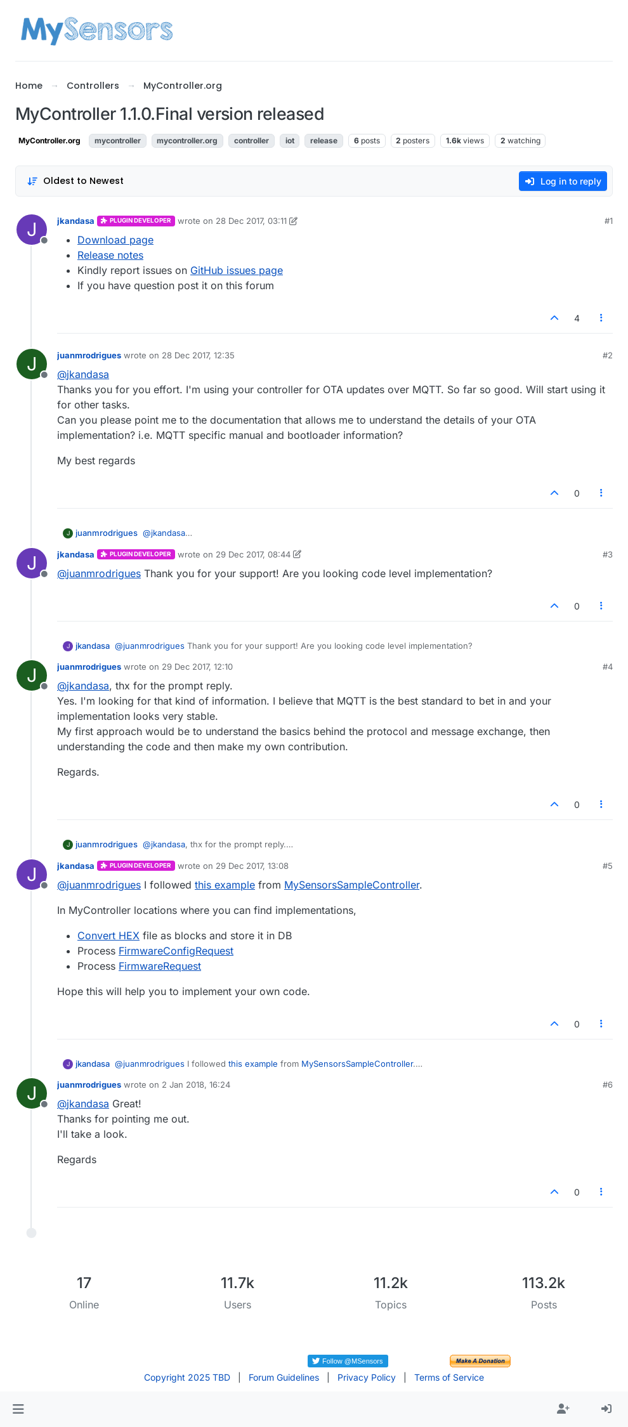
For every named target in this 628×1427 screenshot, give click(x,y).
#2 (608, 355)
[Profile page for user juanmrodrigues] (31, 364)
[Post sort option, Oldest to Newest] (75, 181)
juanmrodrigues (89, 355)
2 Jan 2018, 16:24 (196, 1084)
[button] (18, 1409)
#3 (608, 554)
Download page (115, 239)
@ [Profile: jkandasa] (83, 374)
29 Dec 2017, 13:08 (252, 866)
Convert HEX (108, 935)
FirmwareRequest (160, 966)
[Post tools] (602, 318)
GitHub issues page (236, 270)
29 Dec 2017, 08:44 (253, 554)
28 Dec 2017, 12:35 (198, 355)
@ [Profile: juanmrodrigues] (99, 573)
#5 (608, 866)
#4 (608, 666)
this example (225, 884)
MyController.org (49, 140)
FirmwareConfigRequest (176, 950)
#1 (609, 221)
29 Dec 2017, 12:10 (197, 666)
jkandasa (76, 221)
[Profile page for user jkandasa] (31, 229)
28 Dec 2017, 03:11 (251, 221)
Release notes (110, 255)
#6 (608, 1084)
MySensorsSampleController (351, 884)
